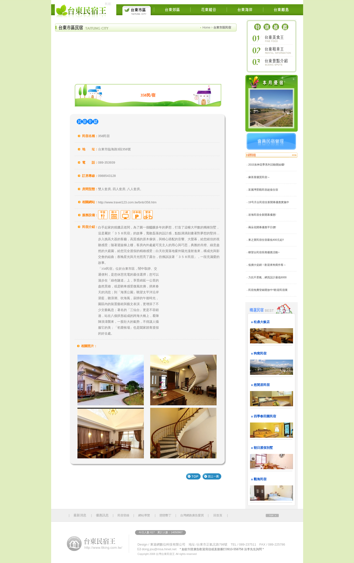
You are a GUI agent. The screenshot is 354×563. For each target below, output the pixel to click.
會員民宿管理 (271, 141)
